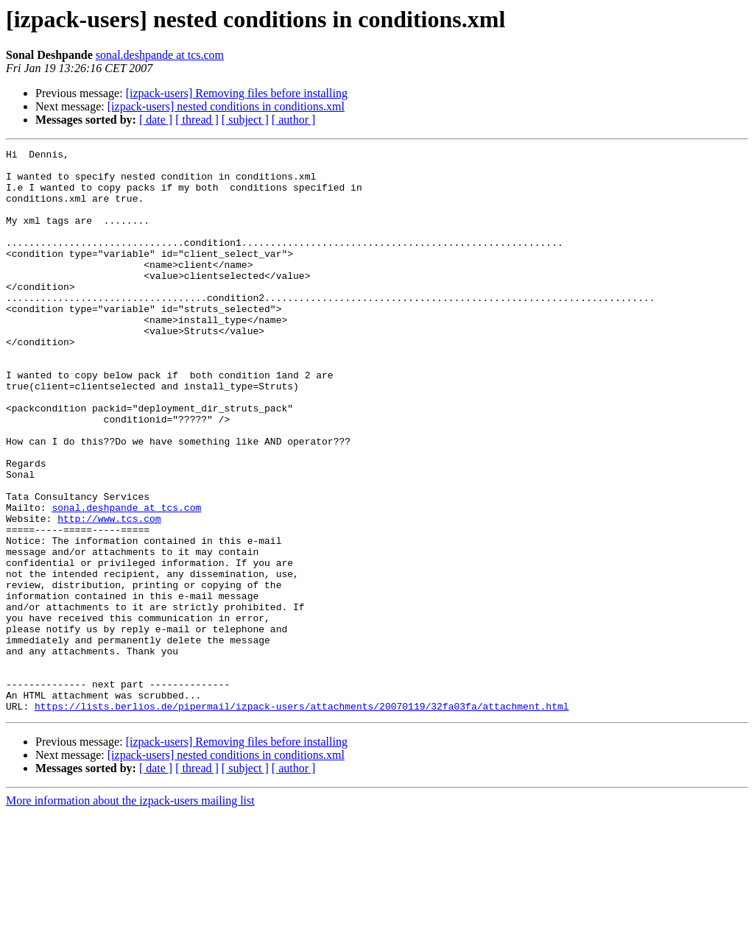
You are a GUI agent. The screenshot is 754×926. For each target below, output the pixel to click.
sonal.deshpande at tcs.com (160, 55)
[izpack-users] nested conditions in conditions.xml (226, 106)
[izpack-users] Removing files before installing (237, 93)
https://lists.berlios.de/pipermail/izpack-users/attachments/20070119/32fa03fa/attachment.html (301, 818)
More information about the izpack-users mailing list (130, 913)
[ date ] (155, 119)
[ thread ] (197, 119)
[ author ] (294, 119)
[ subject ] (245, 119)
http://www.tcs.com (109, 593)
